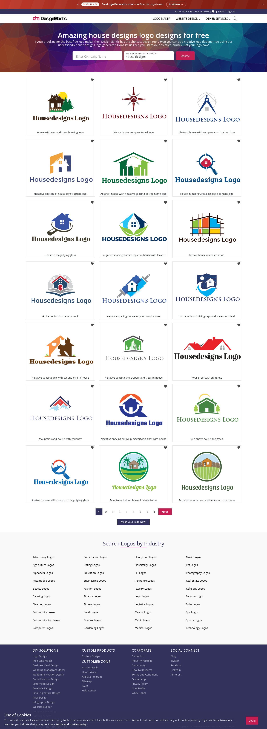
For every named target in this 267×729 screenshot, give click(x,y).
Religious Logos (195, 587)
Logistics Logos (144, 603)
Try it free (176, 4)
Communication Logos (46, 618)
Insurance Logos (145, 579)
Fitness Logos (92, 603)
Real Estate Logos (196, 579)
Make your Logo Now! (133, 520)
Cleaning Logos (42, 603)
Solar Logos (193, 603)
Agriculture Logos (43, 563)
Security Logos (195, 595)
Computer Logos (43, 626)
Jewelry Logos (143, 587)
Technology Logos (197, 626)
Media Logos (142, 618)
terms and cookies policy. (71, 724)
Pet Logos (192, 563)
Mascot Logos (143, 610)
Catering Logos (42, 595)
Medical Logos (143, 626)
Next (165, 510)
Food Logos (91, 610)
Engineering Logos (95, 579)
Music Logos (193, 555)
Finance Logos (92, 595)
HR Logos (140, 571)
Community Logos (44, 610)
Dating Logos (92, 563)
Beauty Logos (41, 587)
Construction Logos (95, 555)
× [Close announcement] (263, 4)
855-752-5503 (202, 11)
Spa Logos (192, 610)
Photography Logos (198, 571)
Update (185, 56)
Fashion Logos (92, 587)
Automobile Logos (44, 579)
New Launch (90, 4)
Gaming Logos (92, 618)
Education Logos (94, 571)
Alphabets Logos (43, 571)
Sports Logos (194, 618)
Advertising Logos (43, 555)
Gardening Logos (94, 626)
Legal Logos (142, 595)
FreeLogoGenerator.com (118, 4)
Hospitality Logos (145, 563)
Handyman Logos (145, 555)
